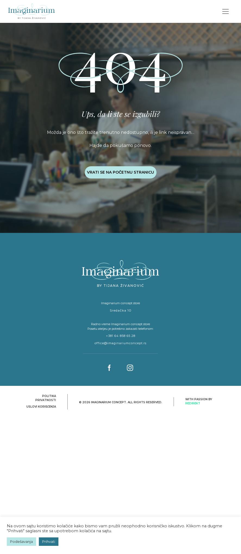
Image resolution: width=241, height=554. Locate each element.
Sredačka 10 (121, 310)
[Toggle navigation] (225, 11)
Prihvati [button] (48, 541)
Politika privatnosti (45, 398)
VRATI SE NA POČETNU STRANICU (120, 172)
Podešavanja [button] (21, 541)
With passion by (198, 401)
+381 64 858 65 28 (120, 336)
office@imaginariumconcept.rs (120, 343)
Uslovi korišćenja (41, 406)
